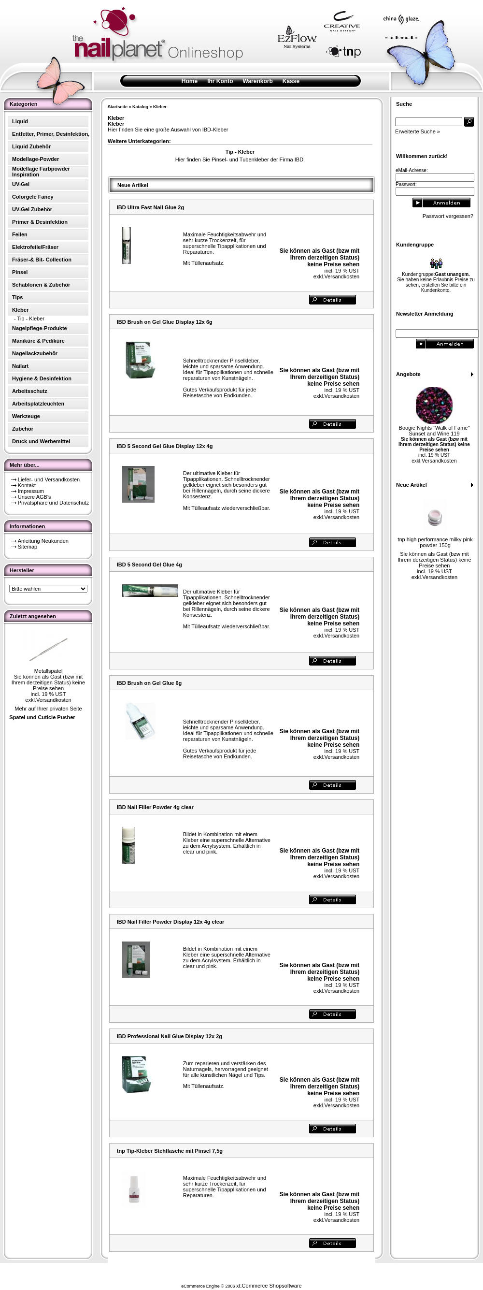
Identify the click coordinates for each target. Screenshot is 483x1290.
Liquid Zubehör (31, 146)
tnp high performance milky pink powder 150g (435, 542)
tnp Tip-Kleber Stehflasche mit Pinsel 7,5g (170, 1151)
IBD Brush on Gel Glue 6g (149, 683)
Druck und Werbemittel (41, 441)
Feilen (20, 234)
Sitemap (27, 547)
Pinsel (20, 272)
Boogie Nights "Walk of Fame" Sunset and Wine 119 (434, 430)
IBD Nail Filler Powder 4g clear (155, 807)
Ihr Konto (220, 81)
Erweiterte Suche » (417, 131)
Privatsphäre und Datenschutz (53, 503)
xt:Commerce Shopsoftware (269, 1286)
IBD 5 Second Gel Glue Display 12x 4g (165, 446)
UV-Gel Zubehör (32, 209)
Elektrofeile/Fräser (35, 247)
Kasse (291, 81)
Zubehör (22, 429)
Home (190, 81)
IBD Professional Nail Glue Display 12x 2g (169, 1036)
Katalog (140, 106)
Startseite (118, 106)
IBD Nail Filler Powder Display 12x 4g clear (171, 922)
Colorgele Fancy (33, 197)
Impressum (31, 491)
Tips (17, 297)
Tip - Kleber (30, 318)
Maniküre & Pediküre (38, 341)
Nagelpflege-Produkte (39, 328)
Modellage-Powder (35, 159)
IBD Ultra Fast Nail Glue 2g (150, 207)
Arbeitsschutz (29, 391)
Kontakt (27, 485)
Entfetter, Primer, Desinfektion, (50, 134)
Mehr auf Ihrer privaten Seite (48, 708)
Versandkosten (53, 700)
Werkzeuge (26, 416)
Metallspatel (48, 671)
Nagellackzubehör (34, 353)
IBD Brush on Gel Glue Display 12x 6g (165, 322)
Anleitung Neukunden (43, 541)
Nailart (20, 366)
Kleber (160, 106)
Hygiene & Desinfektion (41, 378)
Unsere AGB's (34, 497)
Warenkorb (258, 81)
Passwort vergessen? (448, 216)
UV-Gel (20, 184)
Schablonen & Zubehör (41, 285)
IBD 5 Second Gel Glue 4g (149, 564)
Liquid (20, 121)
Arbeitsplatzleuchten (38, 403)
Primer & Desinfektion (40, 222)
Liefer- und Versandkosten (49, 479)
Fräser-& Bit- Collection (41, 259)
